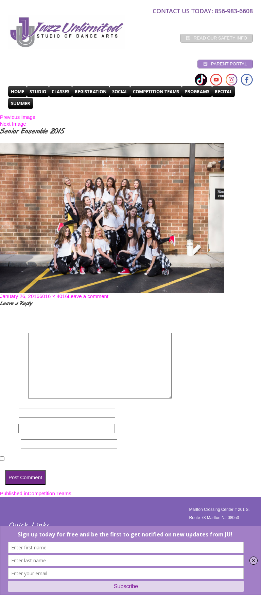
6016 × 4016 (53, 296)
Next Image (13, 124)
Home (17, 92)
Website (9, 444)
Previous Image (17, 117)
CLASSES (60, 92)
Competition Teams (156, 92)
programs (197, 92)
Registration (91, 92)
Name (8, 413)
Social (119, 92)
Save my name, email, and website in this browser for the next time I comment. (101, 459)
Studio (38, 92)
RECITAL (223, 92)
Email (8, 428)
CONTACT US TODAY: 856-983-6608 (203, 11)
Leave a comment (88, 296)
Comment (13, 397)
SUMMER (20, 103)
